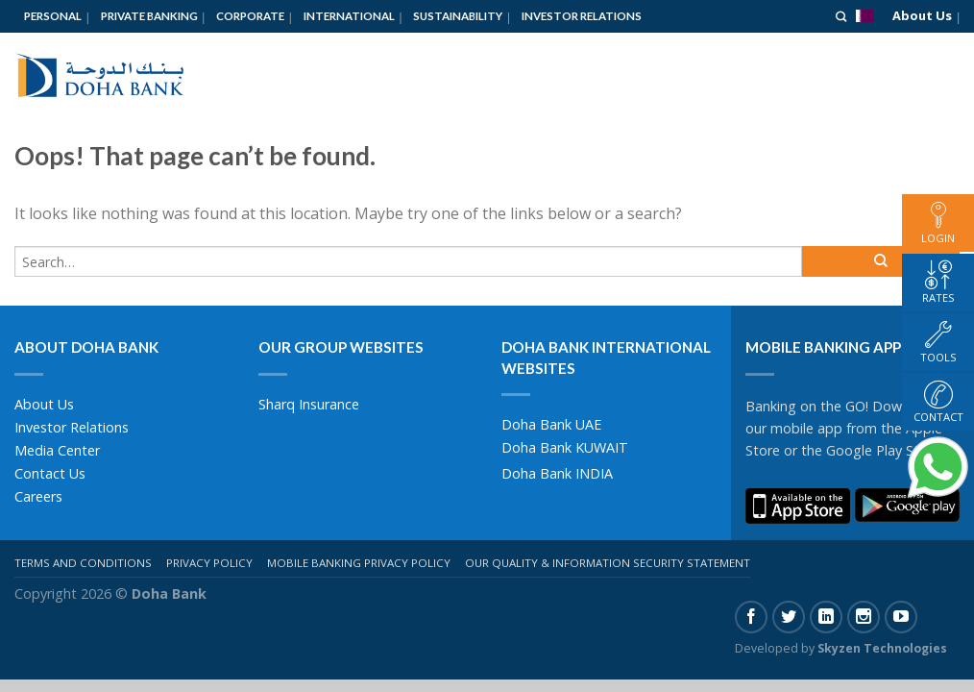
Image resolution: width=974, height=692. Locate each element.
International (349, 16)
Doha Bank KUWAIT (564, 447)
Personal (53, 16)
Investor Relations (582, 16)
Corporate (250, 16)
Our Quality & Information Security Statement (607, 563)
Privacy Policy (209, 563)
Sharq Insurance (308, 404)
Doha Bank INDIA (557, 473)
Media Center (57, 450)
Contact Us (49, 473)
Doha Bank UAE (551, 424)
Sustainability (457, 16)
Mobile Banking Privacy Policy (358, 563)
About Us (922, 15)
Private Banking (149, 16)
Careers (38, 496)
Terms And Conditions (83, 563)
